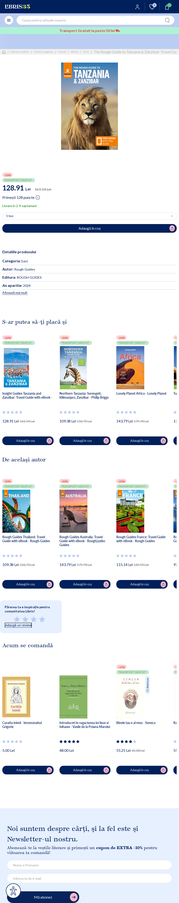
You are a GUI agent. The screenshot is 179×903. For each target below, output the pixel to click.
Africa (74, 51)
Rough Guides (18, 269)
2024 (16, 286)
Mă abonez (56, 897)
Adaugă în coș (34, 441)
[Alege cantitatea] (89, 216)
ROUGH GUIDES (22, 277)
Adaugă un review (18, 625)
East (86, 51)
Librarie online (20, 51)
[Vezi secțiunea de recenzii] (12, 412)
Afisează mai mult (15, 293)
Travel (62, 51)
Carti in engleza (43, 51)
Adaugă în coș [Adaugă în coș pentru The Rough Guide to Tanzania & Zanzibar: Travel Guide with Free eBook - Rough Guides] (127, 228)
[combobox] (95, 20)
